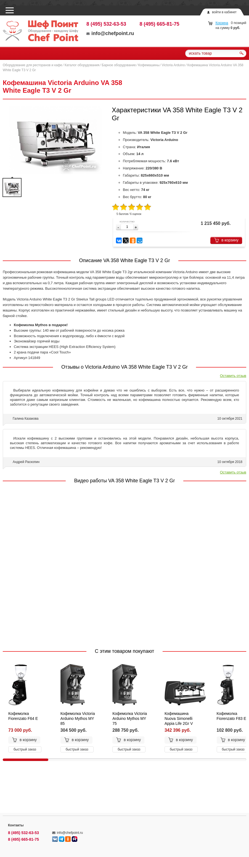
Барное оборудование (119, 65)
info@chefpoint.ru (110, 33)
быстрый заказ (25, 749)
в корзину (226, 240)
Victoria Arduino (173, 65)
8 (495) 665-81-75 (159, 24)
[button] (136, 227)
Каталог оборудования (82, 65)
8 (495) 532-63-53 (106, 24)
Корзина (222, 23)
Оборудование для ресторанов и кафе (32, 65)
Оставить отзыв (233, 376)
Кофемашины (149, 65)
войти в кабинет (224, 12)
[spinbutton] (127, 226)
